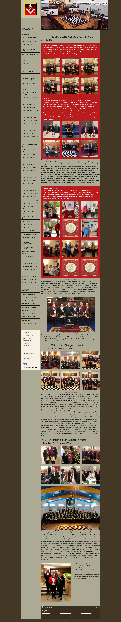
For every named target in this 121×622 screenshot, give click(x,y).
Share (25, 364)
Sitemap (49, 607)
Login (97, 607)
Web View (96, 609)
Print (44, 607)
